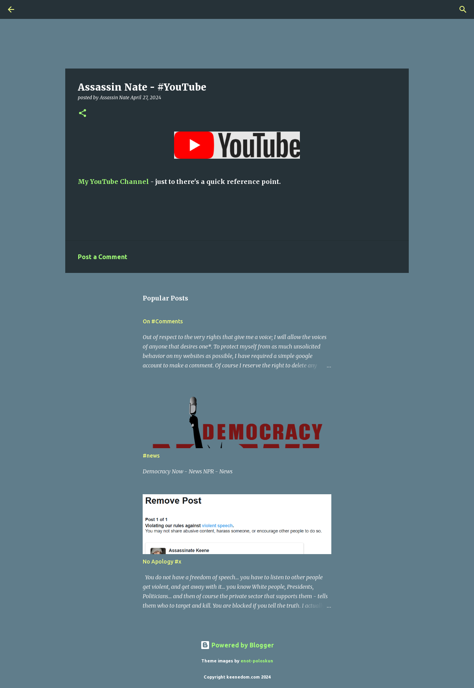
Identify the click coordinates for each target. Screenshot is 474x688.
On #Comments (163, 321)
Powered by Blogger (237, 645)
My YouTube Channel (113, 181)
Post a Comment (102, 256)
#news (151, 455)
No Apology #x (162, 561)
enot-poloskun (257, 660)
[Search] (33, 9)
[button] (82, 113)
